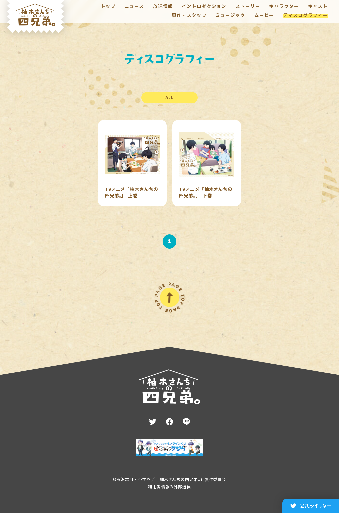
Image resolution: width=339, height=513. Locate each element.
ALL (169, 98)
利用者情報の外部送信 (169, 487)
